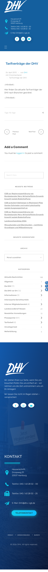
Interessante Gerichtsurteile (16, 300)
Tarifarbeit (8, 322)
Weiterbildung (10, 331)
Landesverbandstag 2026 (15, 221)
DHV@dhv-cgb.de (27, 503)
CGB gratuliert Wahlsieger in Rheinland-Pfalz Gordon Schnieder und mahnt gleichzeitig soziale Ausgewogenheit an (23, 205)
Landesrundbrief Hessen (14, 309)
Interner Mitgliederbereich (15, 304)
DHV (25, 72)
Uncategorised (10, 327)
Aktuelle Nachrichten (13, 277)
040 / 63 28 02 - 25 (23, 29)
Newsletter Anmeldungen (15, 313)
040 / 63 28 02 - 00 (24, 27)
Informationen (10, 295)
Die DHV (7, 286)
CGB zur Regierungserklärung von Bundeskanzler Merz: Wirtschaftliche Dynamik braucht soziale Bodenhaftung (24, 196)
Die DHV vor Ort (11, 291)
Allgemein (8, 282)
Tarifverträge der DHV (18, 78)
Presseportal (9, 318)
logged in (20, 153)
